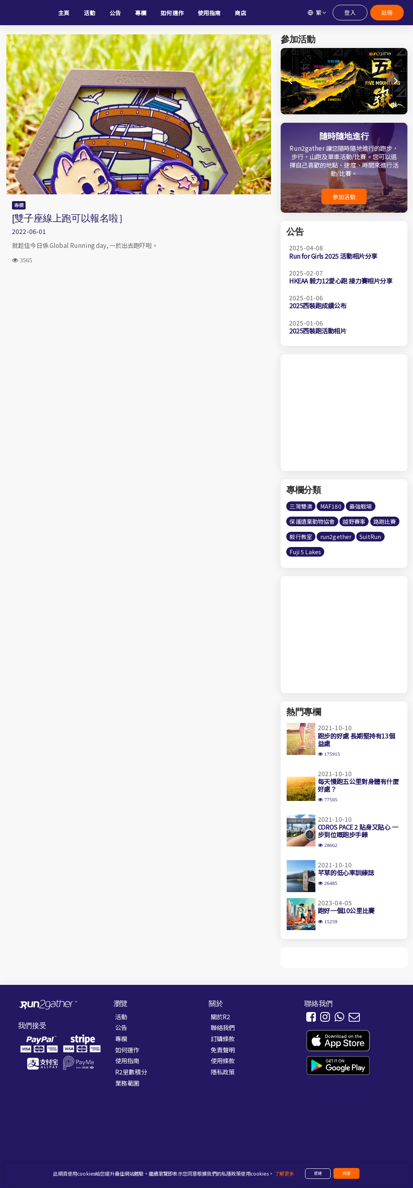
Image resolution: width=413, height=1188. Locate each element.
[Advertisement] (139, 334)
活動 (121, 1016)
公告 (121, 1027)
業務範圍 (127, 1082)
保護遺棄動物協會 (312, 521)
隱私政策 (223, 1071)
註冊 (386, 12)
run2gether (335, 537)
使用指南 (127, 1060)
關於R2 (221, 1016)
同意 (347, 1173)
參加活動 (344, 197)
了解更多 (284, 1173)
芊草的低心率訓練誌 (346, 872)
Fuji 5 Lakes (305, 552)
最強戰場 (360, 506)
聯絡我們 (223, 1027)
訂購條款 (223, 1038)
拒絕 (318, 1173)
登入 (349, 12)
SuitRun (370, 537)
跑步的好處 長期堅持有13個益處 (356, 739)
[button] (396, 81)
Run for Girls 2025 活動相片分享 (333, 256)
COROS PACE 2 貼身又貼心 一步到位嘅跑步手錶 (358, 830)
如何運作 (127, 1049)
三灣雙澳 (300, 506)
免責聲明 (223, 1049)
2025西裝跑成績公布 (318, 305)
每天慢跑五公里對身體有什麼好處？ (358, 785)
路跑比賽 (384, 521)
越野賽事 (354, 521)
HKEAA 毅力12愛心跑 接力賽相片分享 (341, 281)
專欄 (19, 205)
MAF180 (330, 506)
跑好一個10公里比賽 (346, 910)
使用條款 (223, 1060)
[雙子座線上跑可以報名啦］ (70, 218)
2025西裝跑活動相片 (318, 330)
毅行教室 (300, 537)
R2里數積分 (131, 1071)
